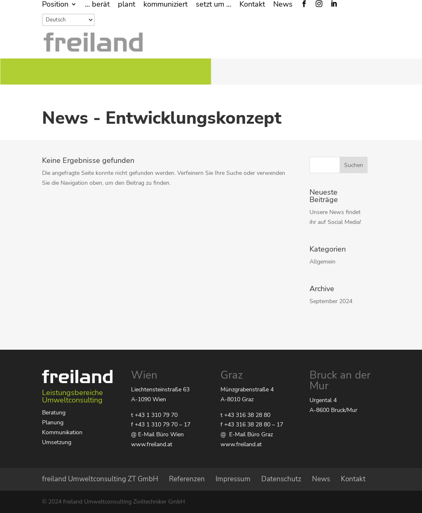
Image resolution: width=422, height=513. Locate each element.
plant (126, 4)
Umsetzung (56, 442)
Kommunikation (62, 432)
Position (55, 4)
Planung (52, 422)
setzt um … (213, 4)
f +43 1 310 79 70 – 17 (160, 424)
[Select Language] (68, 20)
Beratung (54, 413)
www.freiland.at (151, 444)
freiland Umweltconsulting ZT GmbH (100, 479)
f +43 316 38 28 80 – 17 (251, 424)
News (283, 4)
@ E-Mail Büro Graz (246, 434)
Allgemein (322, 262)
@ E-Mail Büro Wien (157, 434)
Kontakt (252, 4)
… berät (97, 4)
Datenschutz (281, 479)
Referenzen (187, 479)
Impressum (233, 479)
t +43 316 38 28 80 (245, 415)
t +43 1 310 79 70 (154, 415)
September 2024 (330, 301)
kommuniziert (165, 4)
